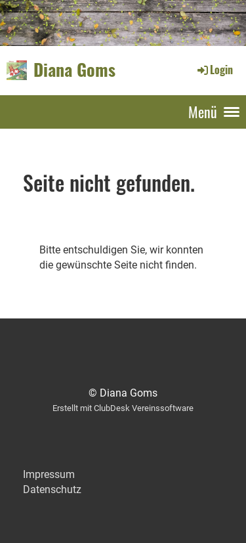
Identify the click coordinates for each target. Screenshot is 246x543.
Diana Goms (74, 70)
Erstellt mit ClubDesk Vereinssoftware (123, 408)
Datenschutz (52, 489)
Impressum (49, 474)
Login (214, 69)
